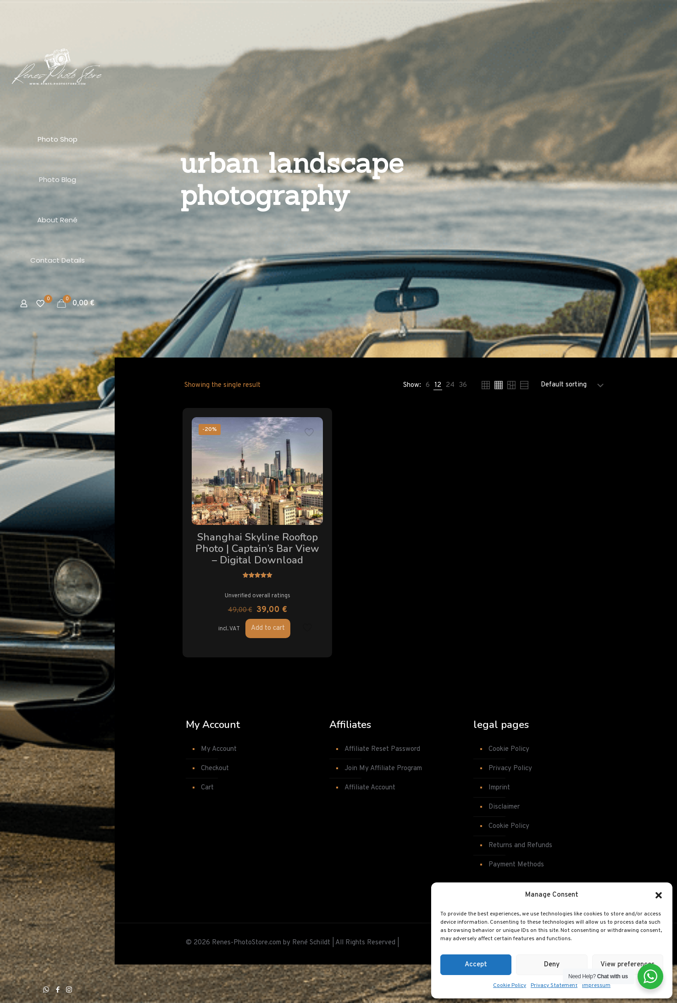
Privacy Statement (554, 985)
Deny (552, 964)
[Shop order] (574, 385)
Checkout (215, 807)
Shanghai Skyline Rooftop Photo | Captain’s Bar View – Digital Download (234, 565)
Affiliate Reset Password (382, 787)
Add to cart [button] (244, 666)
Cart (207, 826)
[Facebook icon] (57, 990)
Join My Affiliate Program (383, 807)
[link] (428, 385)
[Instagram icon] (69, 990)
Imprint (499, 826)
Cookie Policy (509, 985)
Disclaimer (504, 845)
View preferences (627, 964)
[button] (658, 895)
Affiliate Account (369, 826)
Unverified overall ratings (234, 632)
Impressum (596, 985)
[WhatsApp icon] (46, 990)
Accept (476, 964)
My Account (219, 787)
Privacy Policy (510, 807)
